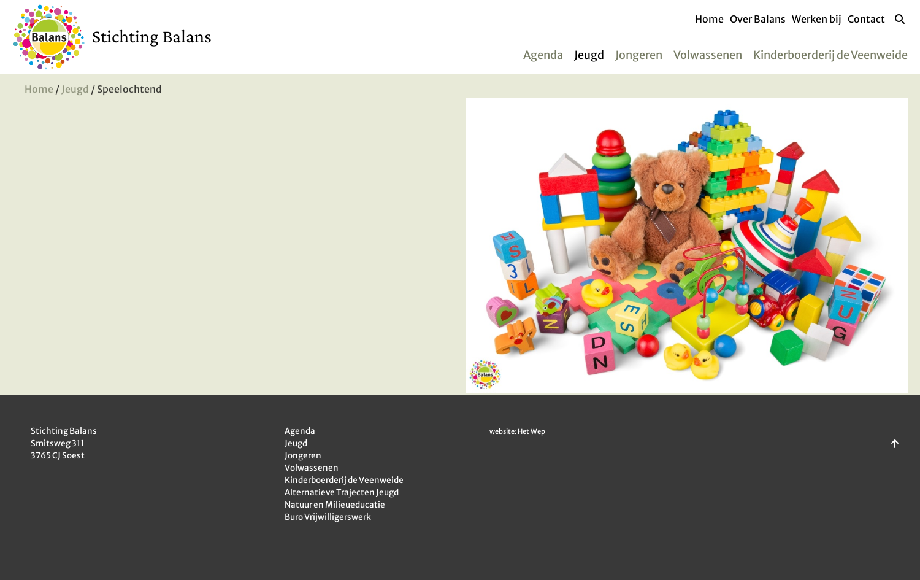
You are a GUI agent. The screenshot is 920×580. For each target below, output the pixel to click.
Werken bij (816, 19)
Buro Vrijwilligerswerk (328, 517)
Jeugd (589, 55)
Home (709, 19)
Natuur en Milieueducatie (335, 505)
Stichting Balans (152, 36)
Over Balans (758, 19)
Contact (866, 19)
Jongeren (638, 55)
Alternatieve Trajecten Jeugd (342, 492)
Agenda (543, 55)
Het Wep (531, 431)
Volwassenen (707, 55)
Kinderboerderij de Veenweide (830, 55)
